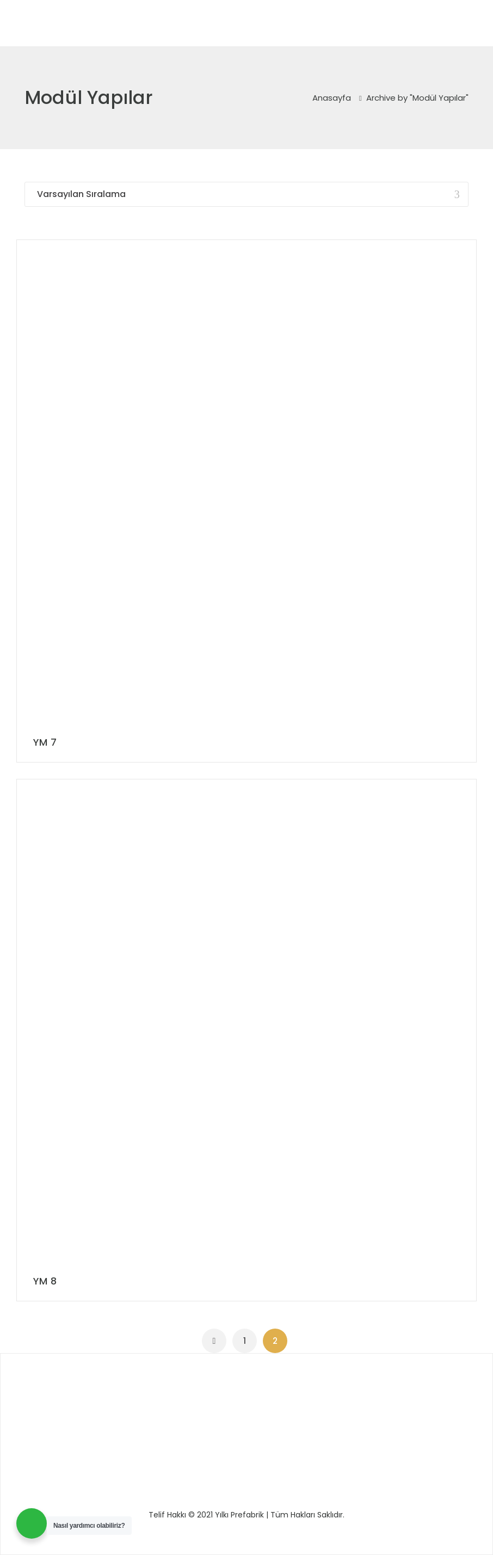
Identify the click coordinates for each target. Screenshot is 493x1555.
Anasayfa (331, 97)
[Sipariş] (246, 194)
